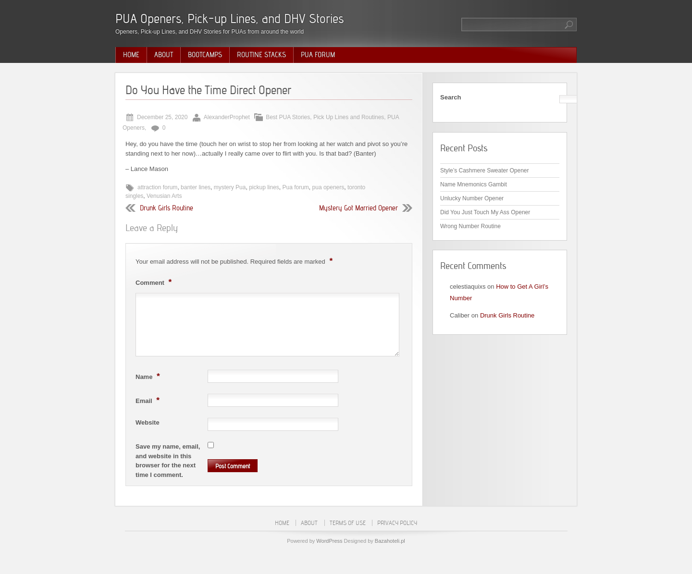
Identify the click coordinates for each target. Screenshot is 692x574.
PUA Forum (318, 54)
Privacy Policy (397, 523)
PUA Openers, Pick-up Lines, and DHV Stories (229, 18)
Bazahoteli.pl (390, 541)
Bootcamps (205, 54)
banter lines (195, 187)
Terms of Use (348, 523)
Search (450, 97)
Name (149, 376)
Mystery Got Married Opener (358, 208)
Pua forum (296, 187)
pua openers (328, 187)
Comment (155, 282)
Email (149, 400)
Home (131, 54)
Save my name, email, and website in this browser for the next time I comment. (168, 460)
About (163, 54)
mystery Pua (230, 187)
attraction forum (157, 187)
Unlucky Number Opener (472, 198)
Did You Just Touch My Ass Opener (485, 212)
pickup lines (264, 187)
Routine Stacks (261, 54)
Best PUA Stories (288, 117)
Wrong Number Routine (470, 226)
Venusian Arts (164, 196)
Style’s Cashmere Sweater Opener (484, 170)
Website (148, 422)
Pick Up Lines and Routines (348, 117)
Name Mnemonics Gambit (473, 184)
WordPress (329, 541)
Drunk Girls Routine (166, 208)
